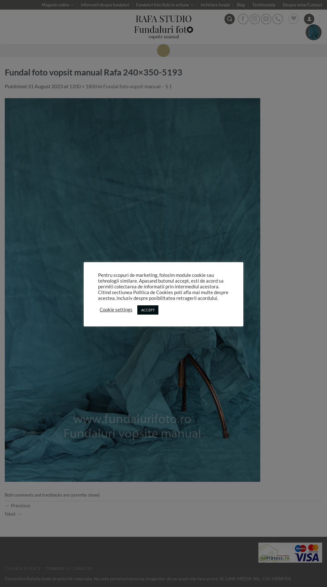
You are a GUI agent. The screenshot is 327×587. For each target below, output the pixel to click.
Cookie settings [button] (116, 309)
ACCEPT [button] (148, 310)
